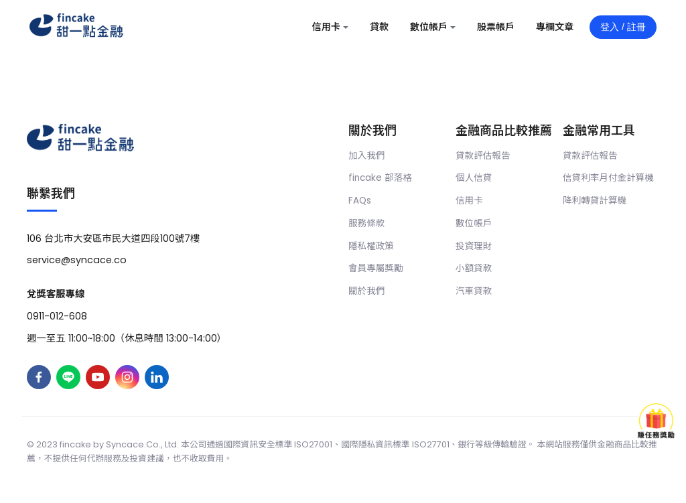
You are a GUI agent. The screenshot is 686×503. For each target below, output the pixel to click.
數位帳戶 (474, 223)
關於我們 (366, 291)
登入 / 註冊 (623, 26)
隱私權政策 (371, 246)
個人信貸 (474, 177)
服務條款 (366, 223)
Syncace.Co (132, 444)
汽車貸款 (474, 291)
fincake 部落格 (380, 177)
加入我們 (366, 155)
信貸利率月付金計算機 (608, 177)
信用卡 (469, 200)
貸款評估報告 (483, 155)
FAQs (359, 200)
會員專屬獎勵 (375, 268)
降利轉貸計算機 (594, 200)
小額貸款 (474, 268)
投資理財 (474, 246)
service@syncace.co (77, 260)
